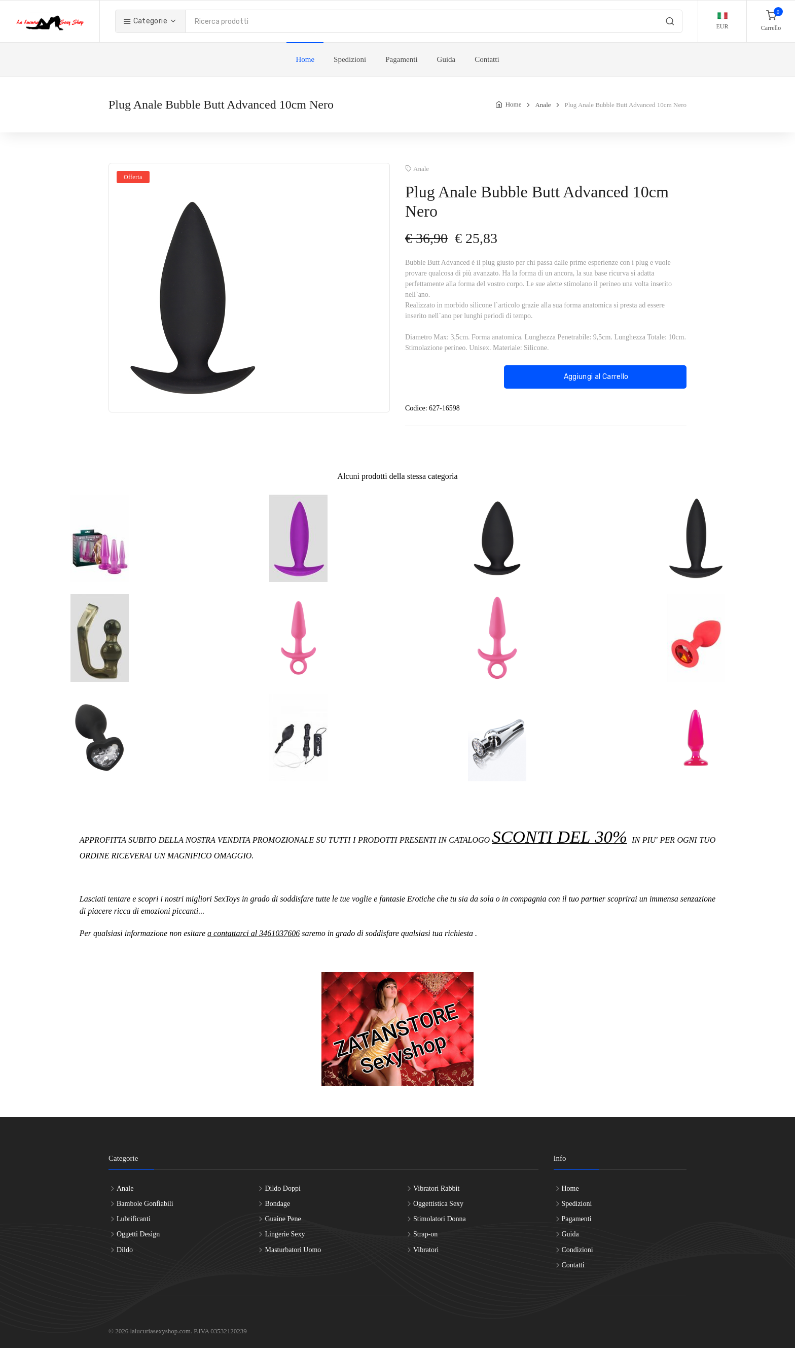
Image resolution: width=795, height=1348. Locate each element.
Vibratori (426, 1250)
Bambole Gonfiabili (145, 1203)
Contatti (487, 59)
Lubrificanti (134, 1219)
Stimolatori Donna (439, 1219)
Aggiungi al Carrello (595, 376)
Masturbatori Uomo (293, 1250)
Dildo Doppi (282, 1188)
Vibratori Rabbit (436, 1188)
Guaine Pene (283, 1219)
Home (305, 59)
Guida (446, 59)
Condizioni (577, 1250)
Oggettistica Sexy (438, 1203)
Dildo (125, 1250)
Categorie (145, 21)
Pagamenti (401, 59)
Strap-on (425, 1234)
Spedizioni (350, 59)
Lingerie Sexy (285, 1234)
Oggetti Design (138, 1234)
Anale (543, 105)
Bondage (277, 1203)
